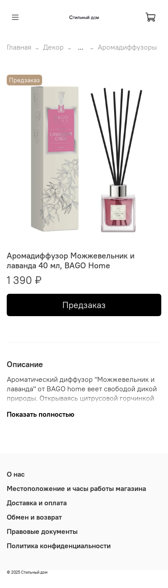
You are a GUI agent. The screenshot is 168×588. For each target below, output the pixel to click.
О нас (16, 474)
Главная (19, 46)
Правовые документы (42, 531)
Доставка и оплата (37, 502)
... (80, 47)
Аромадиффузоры (127, 46)
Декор (53, 46)
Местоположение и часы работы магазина (76, 488)
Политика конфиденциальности (59, 545)
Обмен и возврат (34, 516)
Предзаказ (84, 304)
